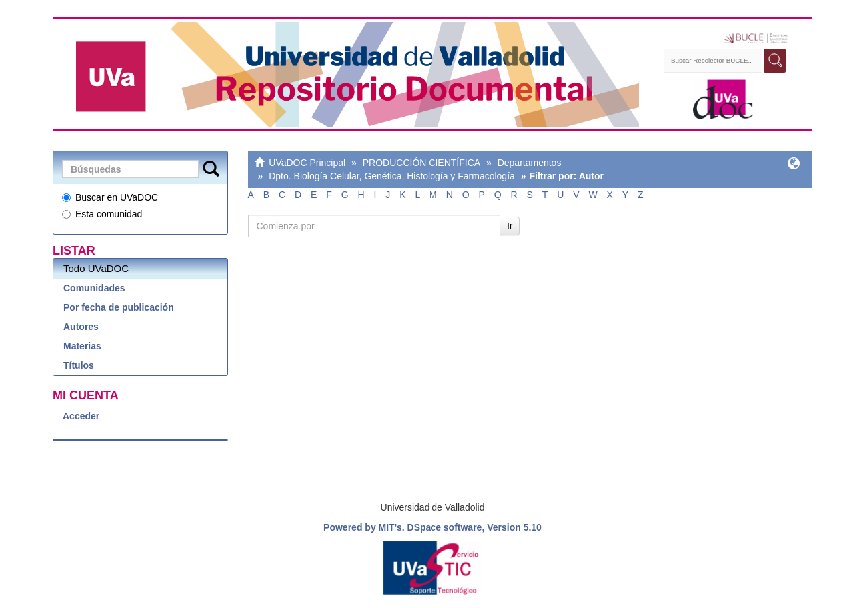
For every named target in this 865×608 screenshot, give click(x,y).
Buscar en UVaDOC (110, 197)
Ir (509, 226)
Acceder (81, 416)
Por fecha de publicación (118, 307)
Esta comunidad (102, 214)
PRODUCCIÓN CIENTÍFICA (421, 162)
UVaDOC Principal (307, 162)
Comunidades (94, 288)
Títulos (78, 365)
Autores (81, 326)
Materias (82, 346)
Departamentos (530, 162)
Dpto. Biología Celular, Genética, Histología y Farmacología (392, 176)
